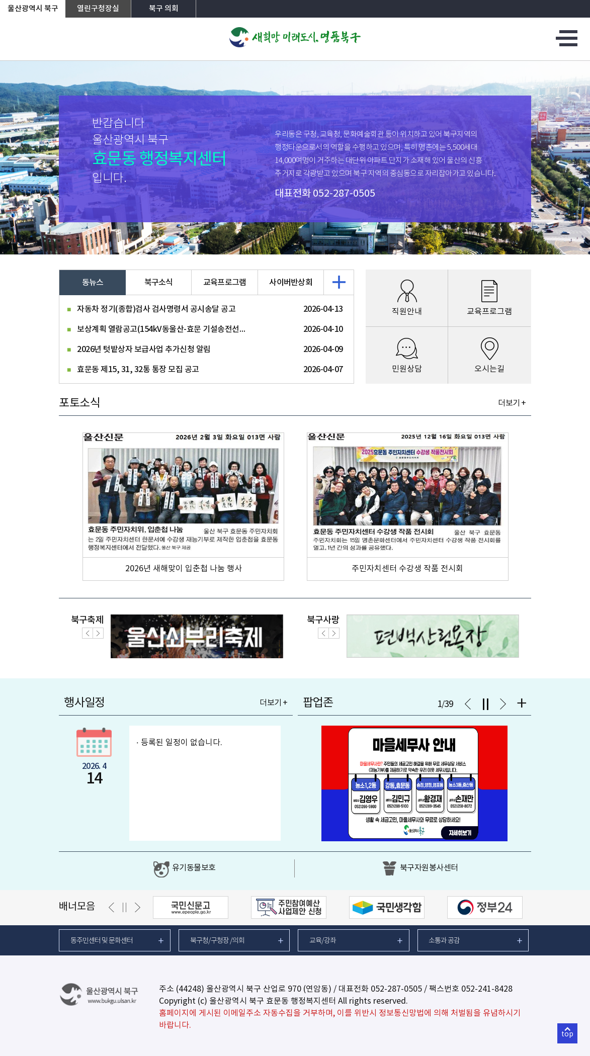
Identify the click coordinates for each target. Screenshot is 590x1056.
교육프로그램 (224, 282)
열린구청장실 (98, 9)
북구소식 (158, 282)
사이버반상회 (290, 282)
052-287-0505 (344, 194)
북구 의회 (164, 9)
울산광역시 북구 (33, 9)
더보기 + (512, 403)
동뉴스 (93, 282)
